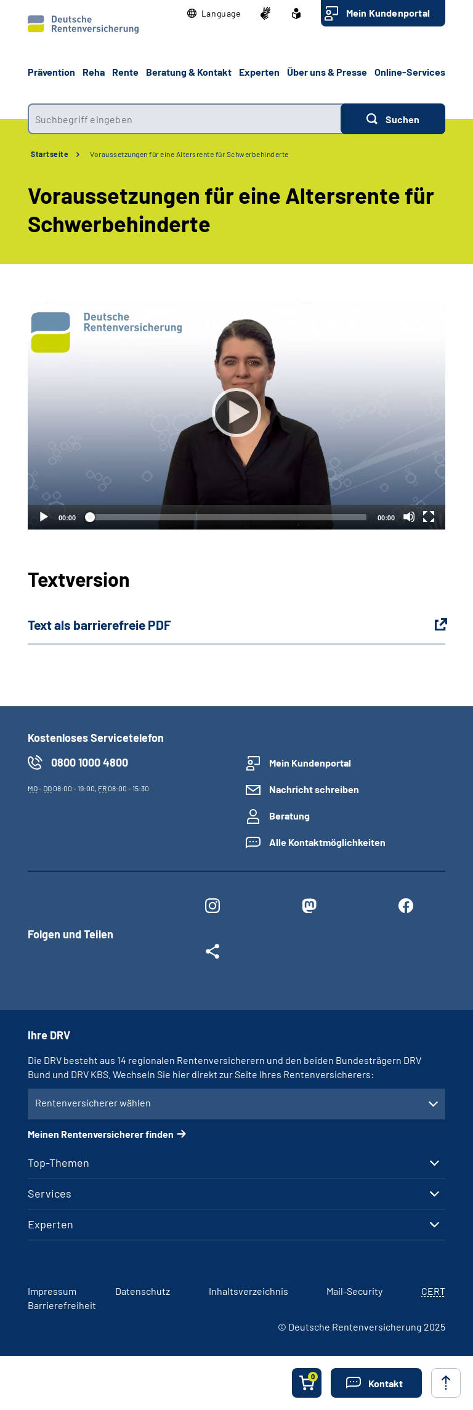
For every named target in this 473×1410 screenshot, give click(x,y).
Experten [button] (259, 72)
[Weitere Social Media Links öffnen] (212, 954)
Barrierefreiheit (62, 1305)
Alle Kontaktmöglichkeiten (327, 842)
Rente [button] (125, 72)
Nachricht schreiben (314, 789)
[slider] (226, 517)
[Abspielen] (236, 412)
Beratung (289, 815)
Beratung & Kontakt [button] (189, 72)
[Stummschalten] (408, 516)
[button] (214, 13)
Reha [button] (94, 72)
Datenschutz (142, 1291)
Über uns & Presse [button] (327, 72)
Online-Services (409, 72)
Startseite (49, 154)
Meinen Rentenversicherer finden (101, 1134)
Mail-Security (354, 1291)
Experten (50, 1224)
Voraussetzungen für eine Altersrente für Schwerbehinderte (189, 154)
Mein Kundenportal (388, 12)
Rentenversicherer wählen (93, 1102)
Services (49, 1193)
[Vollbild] (428, 516)
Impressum (52, 1291)
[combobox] (184, 118)
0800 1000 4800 (89, 762)
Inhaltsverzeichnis (248, 1291)
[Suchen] (393, 118)
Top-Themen (58, 1162)
